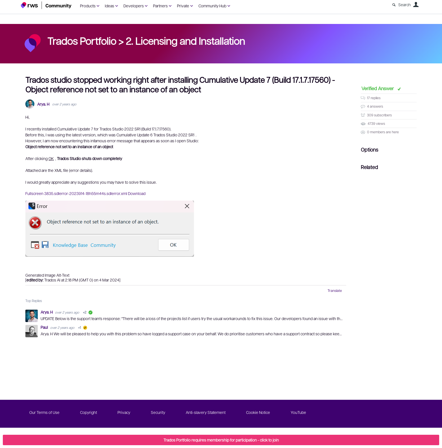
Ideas (109, 5)
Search (404, 4)
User (416, 4)
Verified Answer (378, 88)
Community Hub (212, 5)
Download (136, 193)
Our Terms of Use (44, 412)
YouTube (298, 412)
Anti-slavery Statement (206, 412)
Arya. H (43, 104)
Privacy (124, 412)
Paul (45, 327)
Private (183, 5)
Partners (160, 5)
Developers (133, 5)
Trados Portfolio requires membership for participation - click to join (221, 439)
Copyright (88, 412)
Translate (335, 290)
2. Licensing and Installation (185, 40)
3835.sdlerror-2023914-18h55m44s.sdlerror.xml (85, 193)
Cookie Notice (258, 412)
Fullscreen (34, 193)
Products (88, 5)
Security (158, 412)
